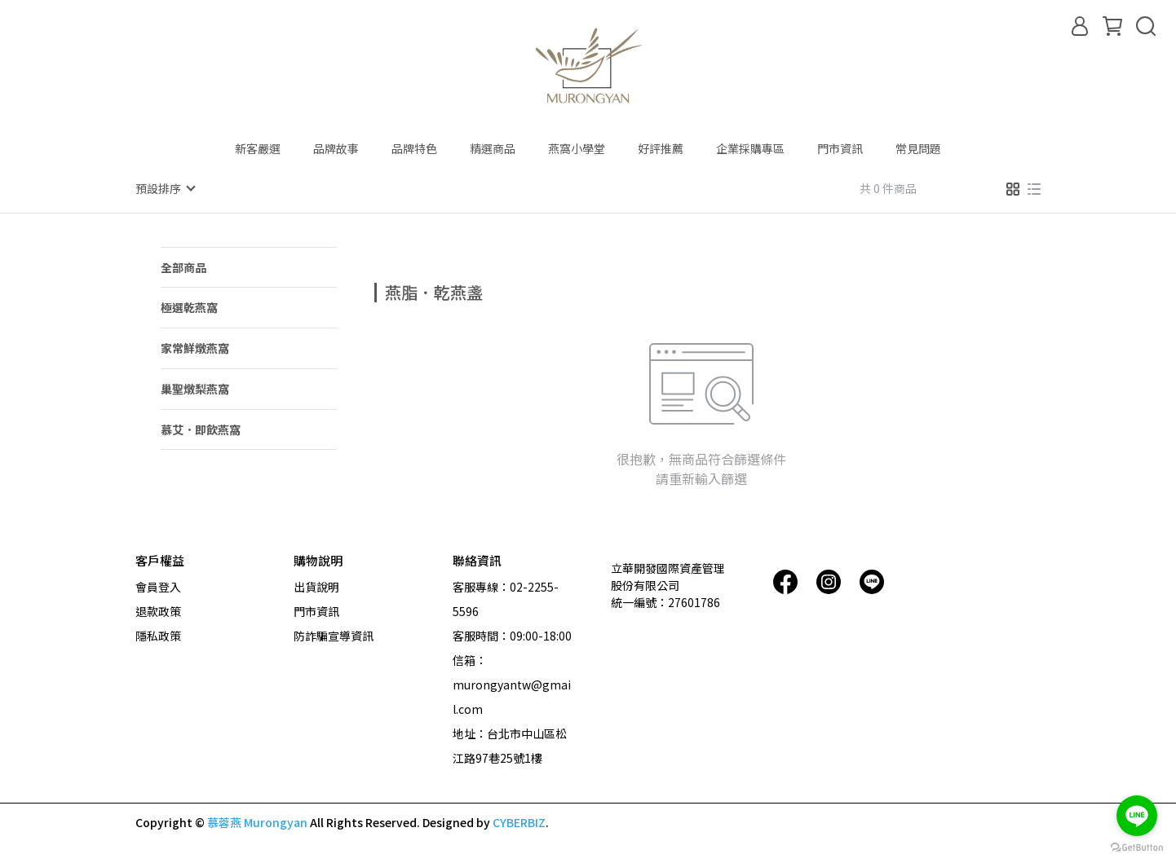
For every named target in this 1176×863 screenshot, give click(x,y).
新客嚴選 (258, 148)
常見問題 (918, 148)
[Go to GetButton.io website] (1137, 847)
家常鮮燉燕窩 (195, 347)
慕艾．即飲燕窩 (201, 428)
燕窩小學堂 (576, 148)
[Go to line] (1136, 815)
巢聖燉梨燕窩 (195, 388)
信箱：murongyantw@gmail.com (512, 683)
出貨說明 (316, 586)
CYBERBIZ (519, 821)
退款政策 (158, 610)
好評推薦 (660, 148)
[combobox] (403, 290)
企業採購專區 (750, 148)
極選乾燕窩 (189, 306)
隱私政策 (158, 635)
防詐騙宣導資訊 (334, 635)
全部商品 (183, 266)
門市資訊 (840, 148)
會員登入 (158, 586)
